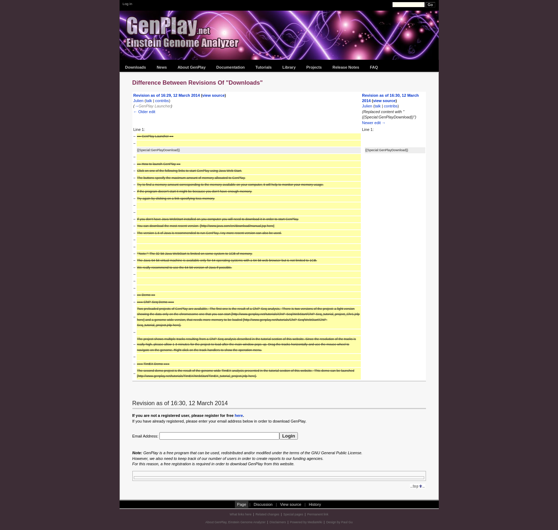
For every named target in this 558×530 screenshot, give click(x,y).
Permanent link (317, 514)
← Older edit (144, 112)
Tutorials (264, 67)
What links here (240, 514)
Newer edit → (374, 123)
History (315, 504)
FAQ (374, 67)
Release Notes (345, 67)
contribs (162, 101)
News (162, 67)
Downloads (135, 67)
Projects (314, 67)
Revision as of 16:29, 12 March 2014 (166, 95)
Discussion (263, 504)
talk (149, 101)
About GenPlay (192, 67)
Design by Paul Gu (339, 522)
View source (290, 504)
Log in (127, 4)
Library (288, 67)
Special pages (293, 514)
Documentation (230, 67)
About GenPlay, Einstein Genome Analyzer (235, 522)
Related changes (267, 514)
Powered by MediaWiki (306, 522)
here (239, 415)
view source (213, 95)
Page (241, 504)
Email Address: (205, 436)
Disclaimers (278, 522)
